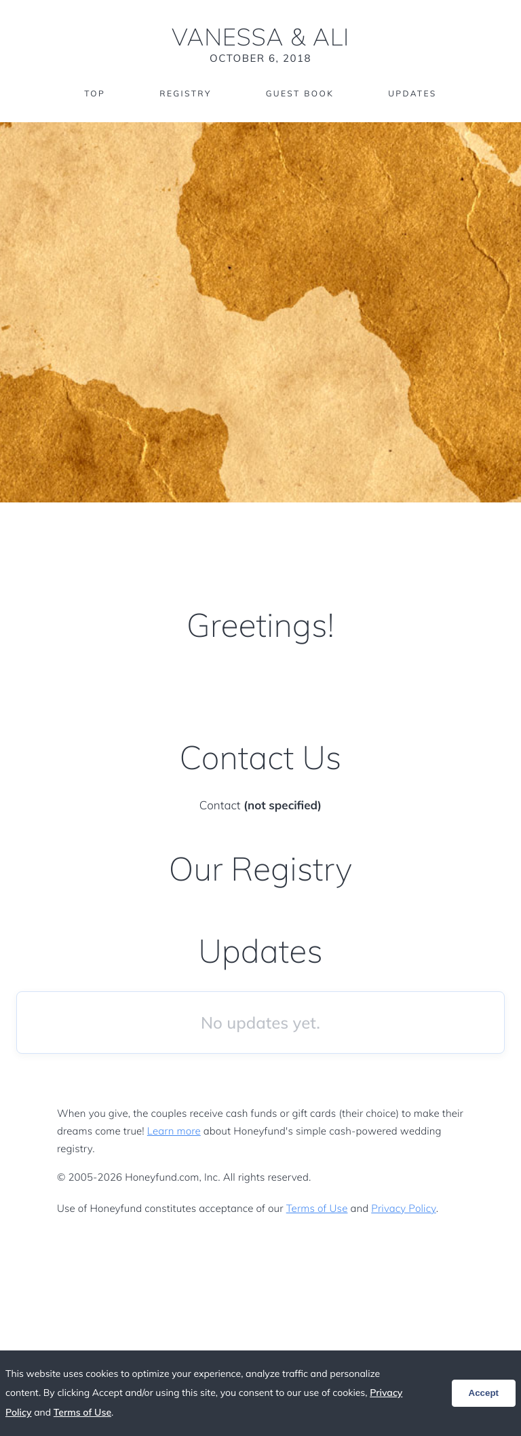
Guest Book (300, 93)
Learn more (174, 1130)
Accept (484, 1393)
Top (94, 93)
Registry (185, 93)
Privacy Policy (403, 1208)
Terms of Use (317, 1208)
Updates (412, 93)
